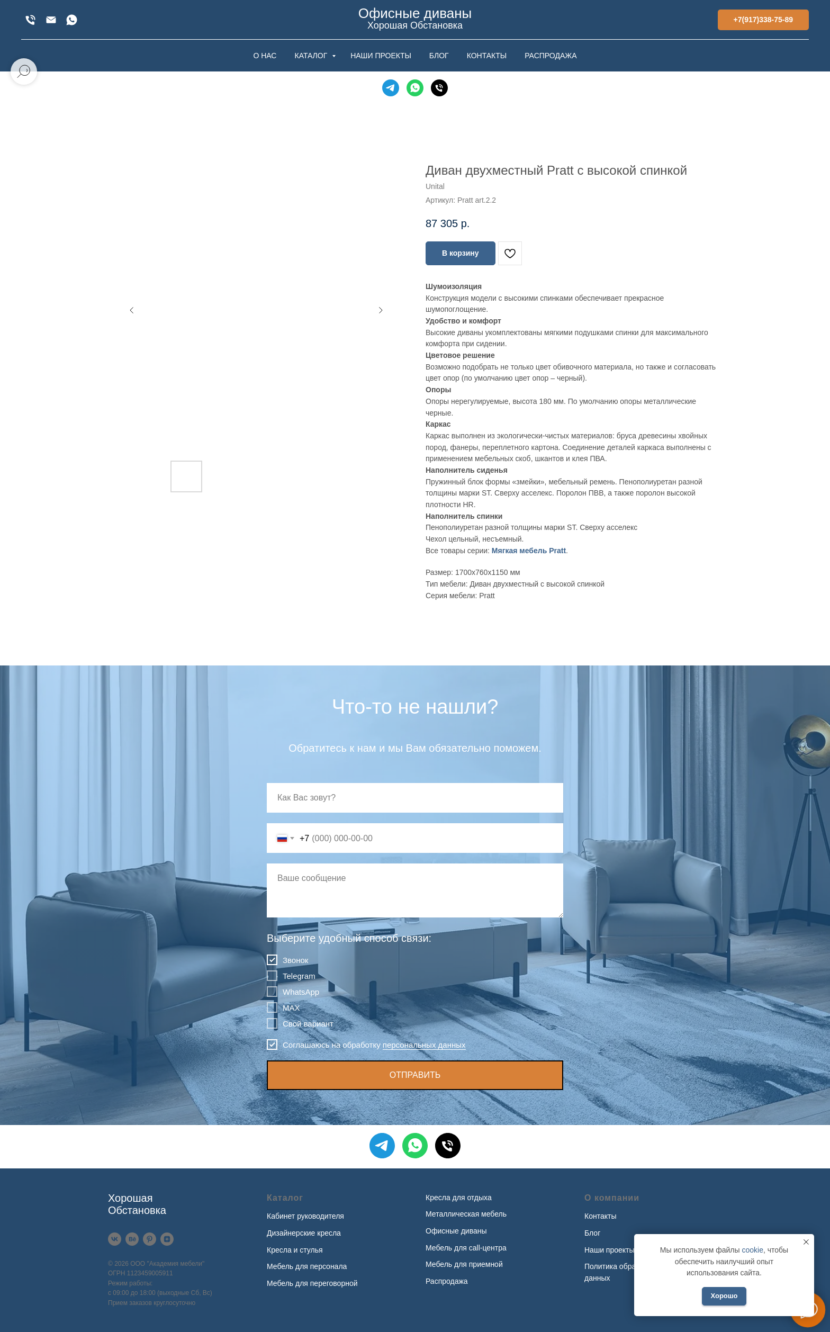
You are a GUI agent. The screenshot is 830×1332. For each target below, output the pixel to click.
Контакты (600, 1216)
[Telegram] (390, 87)
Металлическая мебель (466, 1214)
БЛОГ (439, 55)
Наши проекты (609, 1250)
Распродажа (447, 1281)
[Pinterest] (149, 1239)
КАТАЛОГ (311, 55)
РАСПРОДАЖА (550, 55)
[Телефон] (439, 87)
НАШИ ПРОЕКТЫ (380, 55)
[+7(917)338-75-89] (30, 19)
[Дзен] (167, 1239)
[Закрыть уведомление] (806, 1242)
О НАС (264, 55)
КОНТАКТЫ (487, 55)
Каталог (285, 1197)
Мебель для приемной (464, 1264)
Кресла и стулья (295, 1250)
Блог (592, 1233)
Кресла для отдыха (459, 1197)
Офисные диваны (456, 1231)
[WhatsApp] (71, 19)
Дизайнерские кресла (304, 1233)
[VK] (114, 1239)
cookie (752, 1250)
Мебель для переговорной (312, 1283)
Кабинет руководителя (305, 1216)
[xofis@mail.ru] (51, 19)
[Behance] (132, 1239)
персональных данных (424, 1044)
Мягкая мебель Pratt (529, 550)
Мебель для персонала (307, 1266)
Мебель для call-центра (466, 1248)
